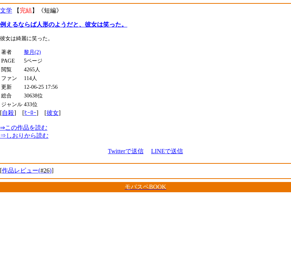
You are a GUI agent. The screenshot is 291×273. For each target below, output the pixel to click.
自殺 (8, 113)
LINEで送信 (167, 151)
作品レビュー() (27, 170)
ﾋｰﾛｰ (30, 113)
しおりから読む (24, 135)
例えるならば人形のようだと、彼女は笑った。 (63, 24)
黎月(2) (32, 52)
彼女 (53, 113)
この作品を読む (23, 127)
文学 (6, 10)
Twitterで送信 (126, 151)
